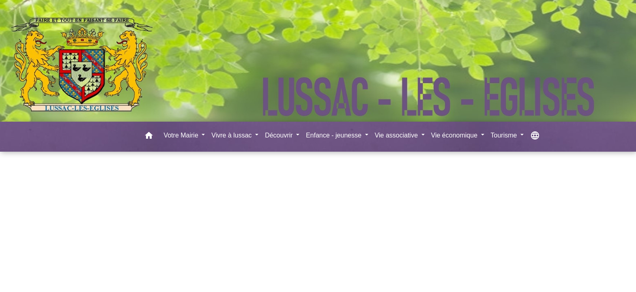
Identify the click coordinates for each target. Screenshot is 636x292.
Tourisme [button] (505, 135)
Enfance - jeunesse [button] (334, 135)
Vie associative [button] (397, 135)
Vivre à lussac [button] (232, 135)
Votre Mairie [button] (181, 135)
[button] (149, 136)
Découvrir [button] (279, 135)
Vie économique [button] (455, 135)
